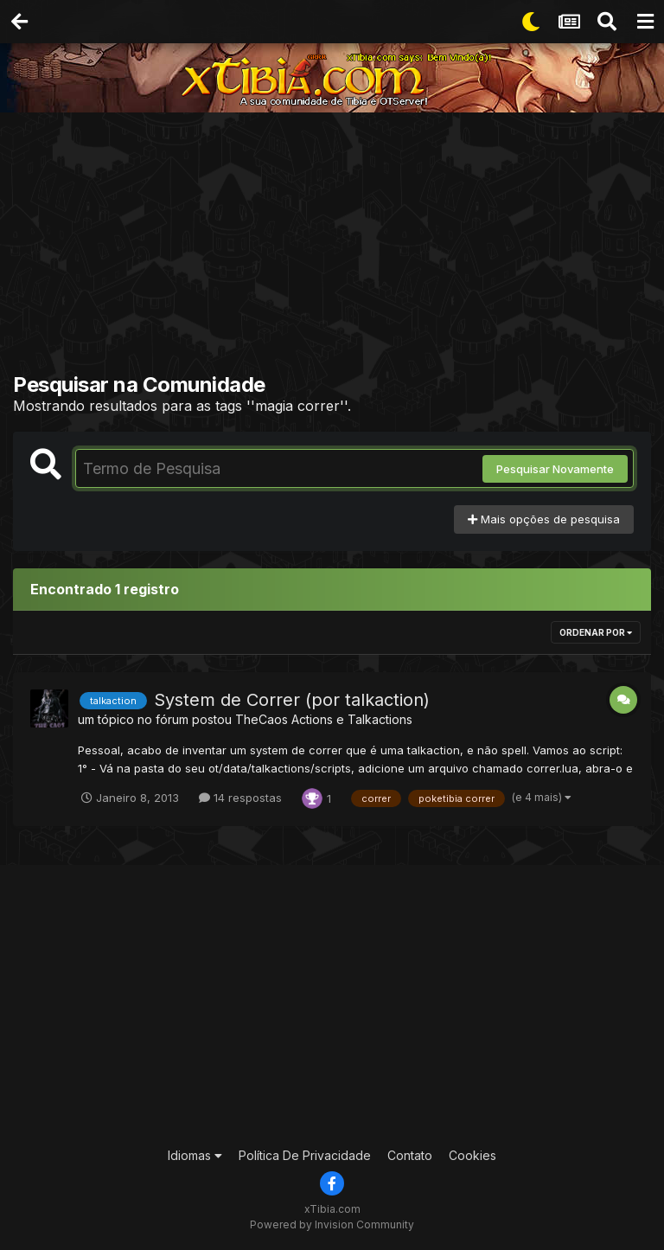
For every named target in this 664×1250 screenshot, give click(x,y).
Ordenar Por (595, 632)
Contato (409, 1155)
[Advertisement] (338, 246)
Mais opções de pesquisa (544, 519)
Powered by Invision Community (332, 1224)
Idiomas (195, 1155)
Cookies (472, 1155)
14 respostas (240, 797)
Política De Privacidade (305, 1155)
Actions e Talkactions (351, 719)
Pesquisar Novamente (555, 469)
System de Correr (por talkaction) (292, 699)
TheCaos (261, 719)
